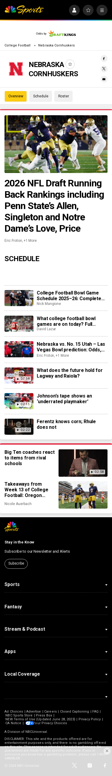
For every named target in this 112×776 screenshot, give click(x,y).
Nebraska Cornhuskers (56, 45)
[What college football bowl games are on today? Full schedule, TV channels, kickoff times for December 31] (18, 324)
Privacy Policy (90, 719)
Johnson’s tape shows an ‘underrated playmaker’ (64, 398)
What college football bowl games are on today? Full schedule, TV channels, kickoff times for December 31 (71, 321)
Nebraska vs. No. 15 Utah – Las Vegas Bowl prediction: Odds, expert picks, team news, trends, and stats (71, 347)
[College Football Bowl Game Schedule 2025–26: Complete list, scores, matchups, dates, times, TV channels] (18, 298)
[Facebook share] (104, 58)
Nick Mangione (49, 304)
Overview (15, 96)
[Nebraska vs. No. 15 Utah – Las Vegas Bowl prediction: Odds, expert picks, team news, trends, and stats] (18, 349)
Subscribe (16, 563)
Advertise (33, 711)
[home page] (24, 10)
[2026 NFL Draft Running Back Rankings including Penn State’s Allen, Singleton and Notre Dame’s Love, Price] (55, 144)
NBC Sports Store (19, 715)
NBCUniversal (36, 732)
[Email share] (104, 79)
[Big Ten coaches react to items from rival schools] (83, 463)
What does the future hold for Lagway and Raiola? (69, 373)
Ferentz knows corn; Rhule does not (66, 424)
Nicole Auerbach (17, 504)
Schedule (40, 96)
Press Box (44, 715)
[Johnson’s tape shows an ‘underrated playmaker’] (18, 401)
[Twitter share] (104, 69)
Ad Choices (13, 711)
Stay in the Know (19, 542)
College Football (17, 45)
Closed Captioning (74, 711)
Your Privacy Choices (52, 723)
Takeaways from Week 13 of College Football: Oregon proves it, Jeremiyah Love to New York (27, 489)
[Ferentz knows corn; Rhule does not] (18, 427)
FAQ (95, 711)
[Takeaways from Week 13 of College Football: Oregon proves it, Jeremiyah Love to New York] (83, 495)
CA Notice (13, 723)
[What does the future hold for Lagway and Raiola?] (18, 375)
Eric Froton (13, 241)
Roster (63, 96)
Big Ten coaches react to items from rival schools (29, 457)
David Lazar (46, 329)
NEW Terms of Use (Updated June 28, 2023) (40, 719)
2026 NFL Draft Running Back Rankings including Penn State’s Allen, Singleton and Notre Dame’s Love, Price (54, 205)
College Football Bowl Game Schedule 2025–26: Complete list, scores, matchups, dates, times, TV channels (69, 295)
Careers (50, 711)
